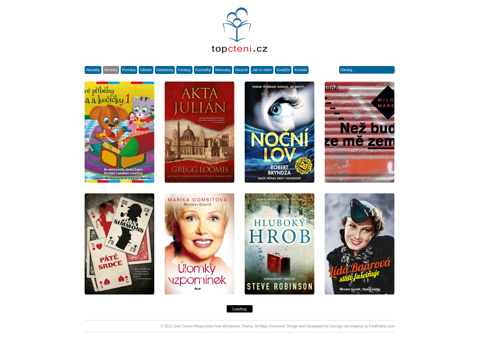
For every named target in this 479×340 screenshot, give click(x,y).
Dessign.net (339, 326)
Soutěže (283, 70)
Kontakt (300, 70)
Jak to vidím (262, 70)
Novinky (111, 70)
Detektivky (164, 70)
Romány (129, 70)
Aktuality (93, 70)
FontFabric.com (381, 326)
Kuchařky (203, 70)
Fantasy (184, 70)
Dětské (146, 70)
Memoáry (223, 70)
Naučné (241, 70)
